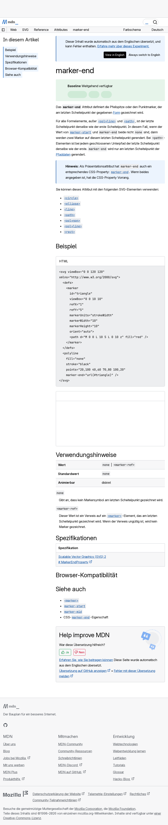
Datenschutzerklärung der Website (57, 794)
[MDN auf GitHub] (5, 725)
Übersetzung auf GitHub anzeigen (83, 671)
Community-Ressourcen (75, 751)
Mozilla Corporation (88, 809)
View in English (114, 54)
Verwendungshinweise (20, 56)
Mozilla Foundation (122, 809)
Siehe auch (13, 75)
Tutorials (119, 765)
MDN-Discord (68, 765)
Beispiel (10, 50)
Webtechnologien (125, 744)
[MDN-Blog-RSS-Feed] (33, 725)
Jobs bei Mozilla (15, 758)
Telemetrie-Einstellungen (105, 794)
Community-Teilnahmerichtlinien (55, 800)
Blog (6, 751)
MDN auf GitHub (70, 772)
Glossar (118, 772)
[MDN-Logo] (11, 706)
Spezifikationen (16, 62)
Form (116, 112)
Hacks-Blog (122, 779)
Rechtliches (138, 794)
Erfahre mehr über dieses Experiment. (123, 46)
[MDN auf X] (19, 725)
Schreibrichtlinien (70, 758)
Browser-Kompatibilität (21, 68)
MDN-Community (70, 744)
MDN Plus (10, 772)
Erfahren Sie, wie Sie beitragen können (86, 660)
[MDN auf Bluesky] (12, 725)
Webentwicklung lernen (129, 751)
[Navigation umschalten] (163, 22)
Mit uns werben (13, 765)
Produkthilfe (12, 779)
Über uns (9, 744)
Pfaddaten (63, 154)
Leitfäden (119, 758)
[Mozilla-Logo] (15, 794)
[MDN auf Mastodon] (26, 725)
